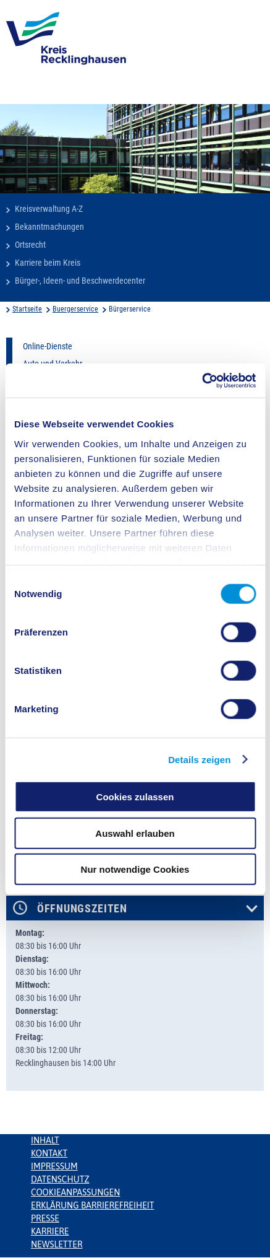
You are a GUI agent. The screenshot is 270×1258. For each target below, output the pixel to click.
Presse (45, 1218)
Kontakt (49, 1153)
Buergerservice (75, 309)
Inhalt (45, 1140)
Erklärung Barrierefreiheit (92, 1205)
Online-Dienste (47, 346)
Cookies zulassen (135, 797)
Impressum (54, 1166)
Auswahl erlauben (134, 833)
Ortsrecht (30, 245)
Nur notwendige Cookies (135, 869)
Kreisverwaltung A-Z (49, 209)
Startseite (27, 309)
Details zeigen (199, 759)
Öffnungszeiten (82, 908)
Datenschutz (60, 1179)
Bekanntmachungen (49, 227)
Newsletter (56, 1244)
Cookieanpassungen (75, 1192)
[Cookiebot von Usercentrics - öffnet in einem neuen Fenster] (202, 380)
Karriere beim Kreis (47, 263)
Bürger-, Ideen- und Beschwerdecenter (80, 281)
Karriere (50, 1231)
